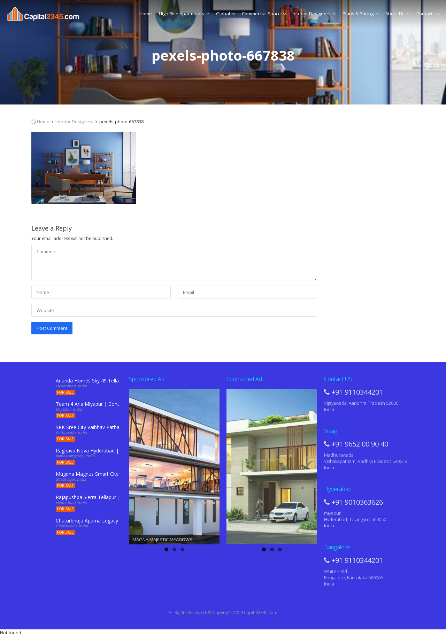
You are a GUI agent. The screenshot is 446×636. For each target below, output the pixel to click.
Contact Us (427, 13)
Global (225, 13)
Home (145, 13)
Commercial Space (264, 13)
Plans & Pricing (360, 13)
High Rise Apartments (184, 13)
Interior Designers (314, 13)
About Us (397, 13)
